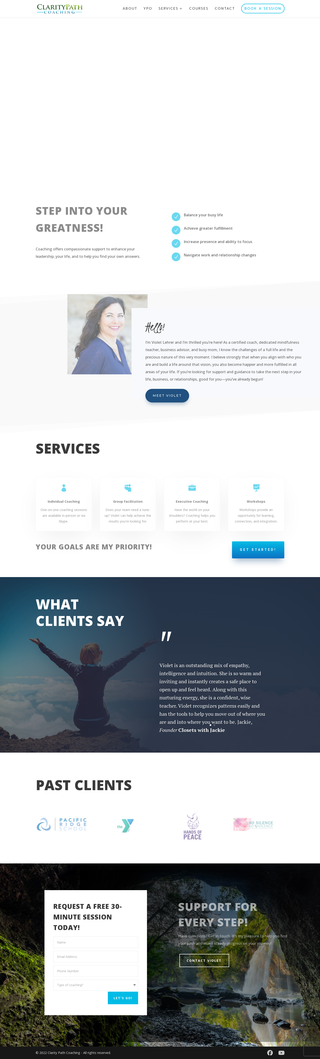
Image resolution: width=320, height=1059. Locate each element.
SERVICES (168, 9)
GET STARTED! (258, 550)
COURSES (198, 9)
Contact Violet (212, 960)
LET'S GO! (118, 995)
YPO (148, 9)
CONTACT (225, 9)
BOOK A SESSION (262, 8)
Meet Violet (167, 395)
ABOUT (130, 9)
